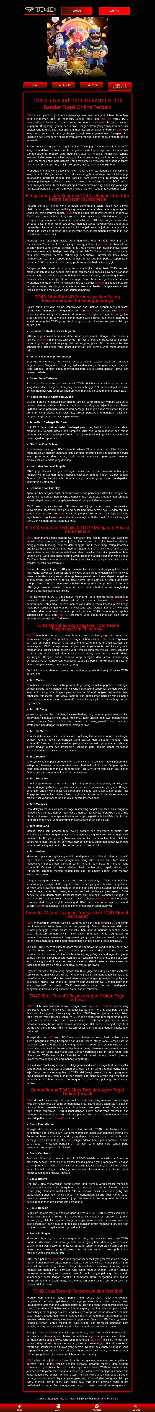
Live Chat (136, 1407)
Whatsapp (96, 1407)
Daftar (58, 1407)
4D (89, 153)
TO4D (30, 115)
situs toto (103, 244)
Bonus (19, 1407)
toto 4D (106, 119)
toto (119, 129)
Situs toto (117, 600)
